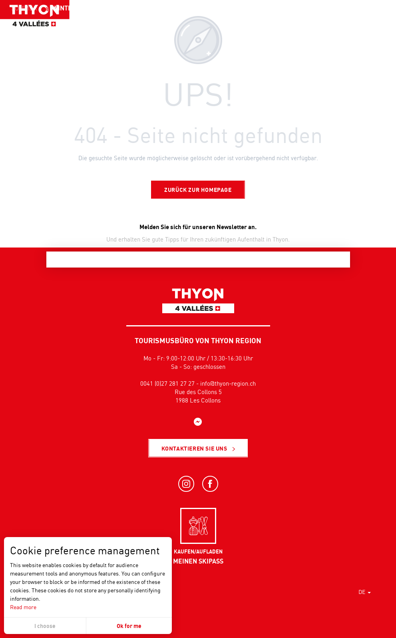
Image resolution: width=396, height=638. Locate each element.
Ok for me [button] (129, 625)
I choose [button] (45, 625)
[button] (372, 22)
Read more (23, 607)
